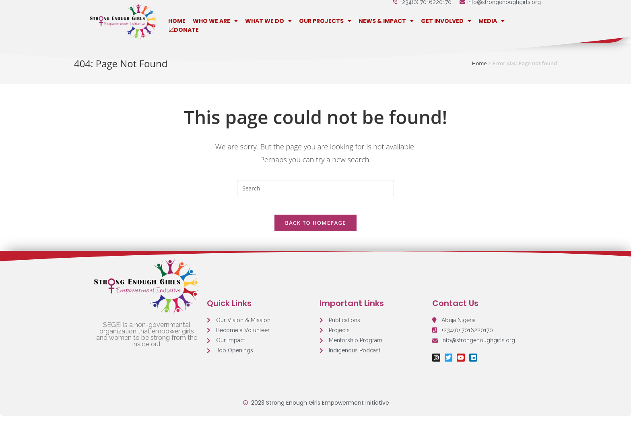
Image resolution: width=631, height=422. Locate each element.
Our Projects (325, 21)
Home (177, 21)
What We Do (268, 21)
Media (491, 21)
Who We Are (215, 21)
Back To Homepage (315, 228)
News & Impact (386, 21)
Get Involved (446, 21)
